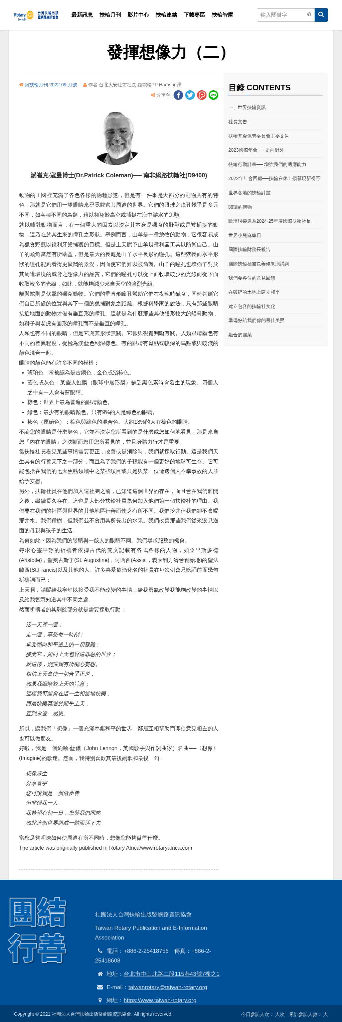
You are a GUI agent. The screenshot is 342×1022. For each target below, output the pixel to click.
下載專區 (194, 15)
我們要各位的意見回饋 (251, 278)
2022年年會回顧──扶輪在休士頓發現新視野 (274, 178)
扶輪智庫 (222, 15)
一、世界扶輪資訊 (247, 107)
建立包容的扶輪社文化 (251, 306)
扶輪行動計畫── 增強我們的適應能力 (267, 164)
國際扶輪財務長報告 (249, 249)
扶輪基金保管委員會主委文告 (258, 136)
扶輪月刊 (110, 15)
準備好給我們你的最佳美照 (256, 320)
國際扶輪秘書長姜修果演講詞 (258, 263)
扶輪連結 (166, 15)
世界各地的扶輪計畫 (249, 192)
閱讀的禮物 (240, 207)
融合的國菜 (240, 334)
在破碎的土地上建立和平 (254, 292)
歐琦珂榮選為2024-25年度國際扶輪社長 (269, 221)
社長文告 (237, 121)
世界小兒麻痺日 (244, 235)
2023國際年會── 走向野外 (256, 150)
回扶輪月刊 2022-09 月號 (51, 84)
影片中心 (138, 15)
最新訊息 (82, 15)
